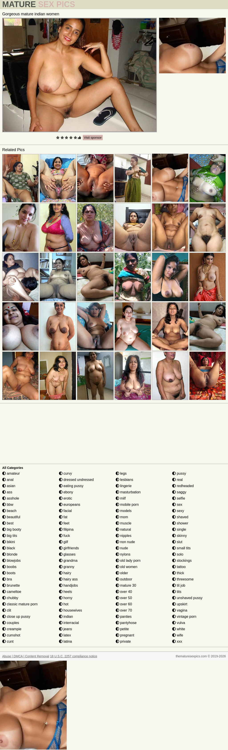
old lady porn (128, 560)
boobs (9, 567)
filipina (66, 529)
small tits (181, 548)
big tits (9, 536)
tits (176, 592)
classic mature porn (20, 604)
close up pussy (16, 616)
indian (66, 616)
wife (177, 635)
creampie (11, 629)
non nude (125, 542)
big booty (11, 529)
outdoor (124, 579)
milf (121, 498)
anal (8, 480)
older (122, 573)
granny (66, 567)
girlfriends (69, 548)
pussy (179, 473)
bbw (7, 504)
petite (122, 629)
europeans (69, 504)
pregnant (125, 635)
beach (9, 511)
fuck (64, 536)
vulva (178, 623)
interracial (69, 623)
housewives (70, 610)
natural (123, 529)
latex (65, 635)
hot (64, 604)
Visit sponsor (93, 137)
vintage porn (184, 616)
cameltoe (11, 592)
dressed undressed (76, 480)
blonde (10, 554)
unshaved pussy (187, 598)
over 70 (124, 610)
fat (63, 517)
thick (178, 573)
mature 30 (126, 585)
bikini (8, 542)
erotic (65, 498)
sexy (178, 511)
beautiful (11, 517)
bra (7, 579)
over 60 (124, 604)
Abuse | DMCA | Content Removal (25, 656)
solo (177, 554)
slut (177, 542)
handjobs (68, 585)
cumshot (11, 635)
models (124, 511)
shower (180, 523)
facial (65, 511)
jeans (65, 629)
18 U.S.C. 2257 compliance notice (73, 656)
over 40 (124, 592)
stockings (182, 560)
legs (121, 473)
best (8, 523)
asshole (10, 498)
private (123, 641)
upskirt (179, 604)
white (178, 629)
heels (65, 592)
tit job (178, 585)
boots (9, 573)
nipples (123, 536)
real (177, 480)
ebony (66, 492)
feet (64, 523)
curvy (65, 473)
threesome (183, 579)
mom (122, 517)
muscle (123, 523)
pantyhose (126, 623)
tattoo (179, 567)
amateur (11, 473)
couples (10, 623)
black (8, 548)
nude (122, 548)
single (179, 529)
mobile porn (127, 504)
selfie (178, 498)
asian (8, 486)
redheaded (183, 486)
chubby (10, 598)
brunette (11, 585)
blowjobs (11, 560)
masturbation (128, 492)
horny (65, 598)
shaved (180, 517)
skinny (179, 536)
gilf (63, 542)
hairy (65, 573)
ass (7, 492)
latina (65, 641)
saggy (179, 492)
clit (6, 610)
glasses (67, 554)
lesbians (124, 480)
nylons (123, 554)
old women (126, 567)
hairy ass (68, 579)
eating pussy (71, 486)
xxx (177, 641)
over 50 (124, 598)
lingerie (124, 486)
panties (124, 616)
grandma (68, 560)
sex (177, 504)
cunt (8, 641)
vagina (179, 610)
